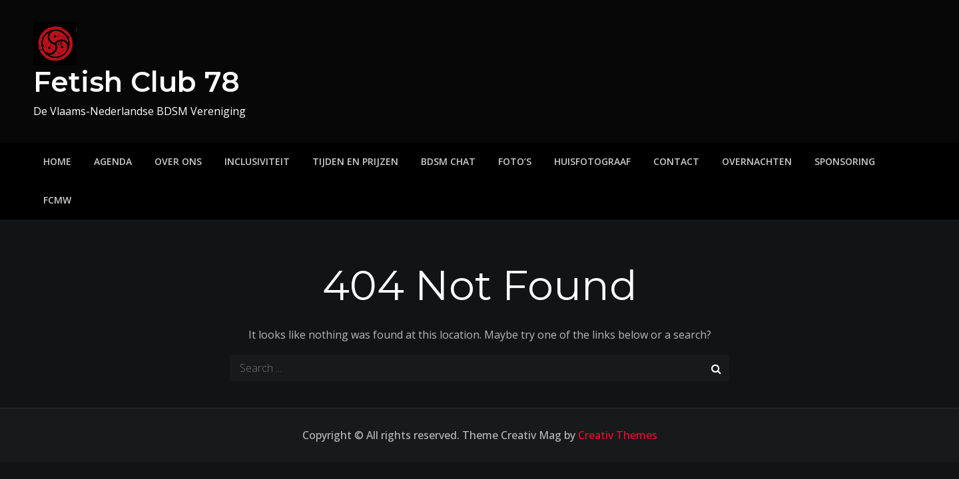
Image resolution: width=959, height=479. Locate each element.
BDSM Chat (448, 161)
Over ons (178, 161)
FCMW (57, 200)
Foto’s (514, 161)
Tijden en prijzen (355, 161)
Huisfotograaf (592, 161)
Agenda (113, 161)
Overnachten (757, 161)
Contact (676, 161)
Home (57, 161)
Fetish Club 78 (136, 82)
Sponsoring (844, 161)
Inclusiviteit (257, 161)
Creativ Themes (617, 435)
